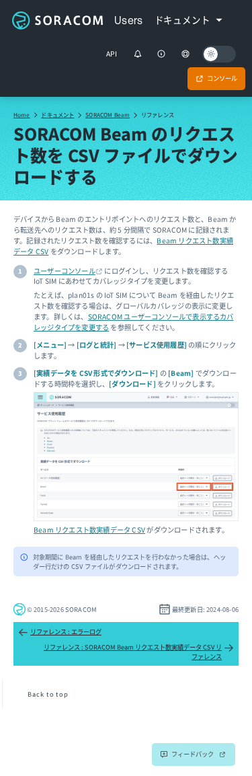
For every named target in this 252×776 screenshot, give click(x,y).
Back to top (48, 694)
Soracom (57, 20)
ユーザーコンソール (64, 271)
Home (21, 114)
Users (128, 20)
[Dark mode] (219, 54)
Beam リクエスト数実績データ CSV (89, 530)
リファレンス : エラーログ (59, 632)
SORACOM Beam (107, 114)
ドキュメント (57, 114)
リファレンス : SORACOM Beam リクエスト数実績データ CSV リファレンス (139, 651)
